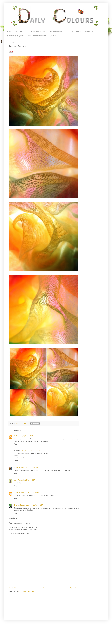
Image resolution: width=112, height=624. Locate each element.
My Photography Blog (37, 36)
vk (14, 436)
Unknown (17, 492)
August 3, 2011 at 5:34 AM (25, 436)
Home (9, 31)
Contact (53, 36)
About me (19, 31)
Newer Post (13, 588)
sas (17, 423)
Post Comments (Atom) (26, 591)
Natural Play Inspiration (82, 31)
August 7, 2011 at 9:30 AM (27, 480)
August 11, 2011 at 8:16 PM (30, 492)
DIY (67, 31)
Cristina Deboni (19, 505)
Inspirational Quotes (15, 36)
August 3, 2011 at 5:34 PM (31, 451)
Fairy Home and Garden (35, 31)
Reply (16, 444)
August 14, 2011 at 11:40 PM (34, 505)
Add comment (14, 518)
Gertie (16, 467)
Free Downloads (55, 31)
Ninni (15, 480)
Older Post (74, 588)
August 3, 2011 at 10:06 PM (28, 467)
